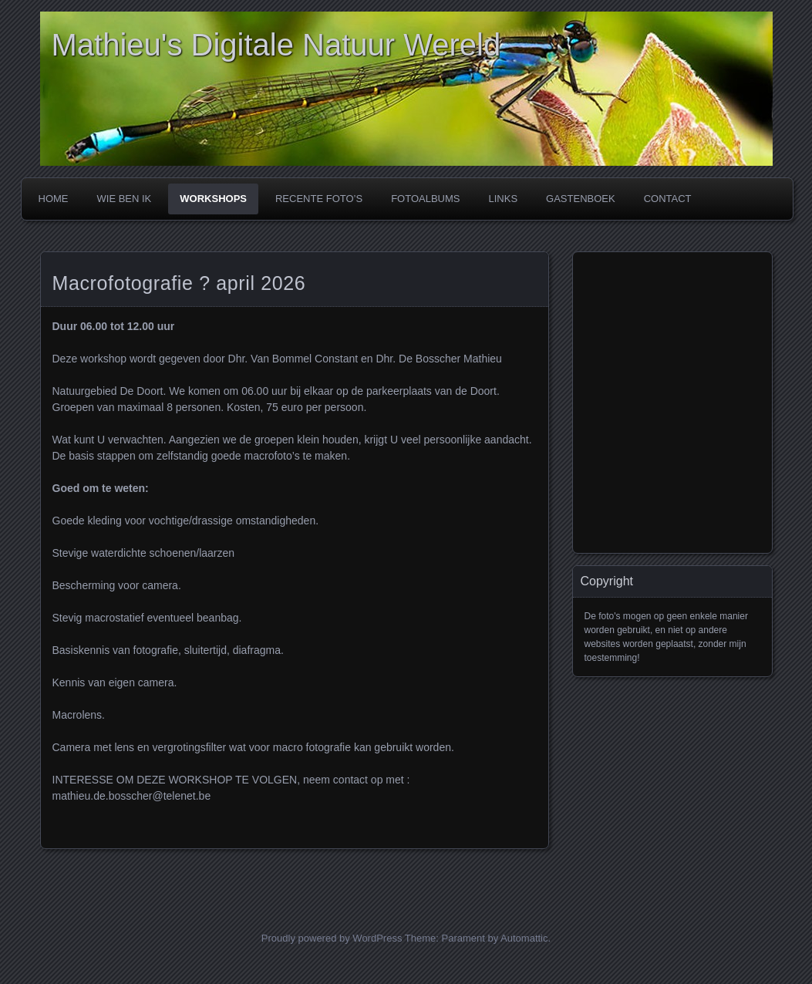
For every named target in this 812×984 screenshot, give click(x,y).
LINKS (502, 198)
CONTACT (668, 198)
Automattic (524, 938)
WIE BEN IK (124, 198)
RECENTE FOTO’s (318, 198)
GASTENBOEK (580, 198)
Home (54, 198)
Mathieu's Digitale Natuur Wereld (276, 45)
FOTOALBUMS (425, 198)
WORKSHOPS (213, 198)
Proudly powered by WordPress (332, 938)
